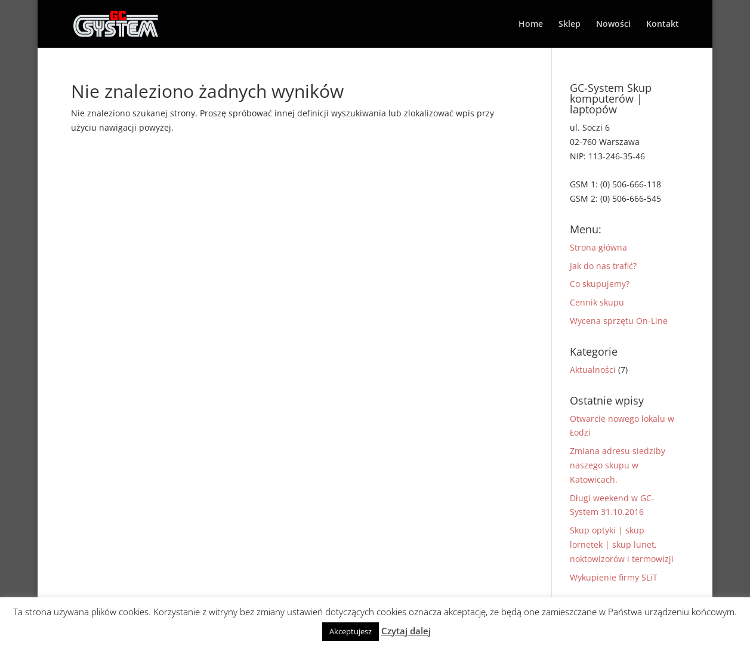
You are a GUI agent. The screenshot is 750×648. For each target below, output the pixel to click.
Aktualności (593, 369)
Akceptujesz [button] (350, 631)
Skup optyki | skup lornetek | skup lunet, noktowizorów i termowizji (622, 544)
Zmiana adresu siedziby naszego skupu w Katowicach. (617, 465)
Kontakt (662, 24)
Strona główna (598, 247)
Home (530, 24)
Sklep (569, 24)
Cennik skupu (597, 302)
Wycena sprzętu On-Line (619, 320)
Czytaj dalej (406, 631)
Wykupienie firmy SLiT (614, 577)
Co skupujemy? (599, 283)
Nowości (613, 24)
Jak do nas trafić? (603, 265)
